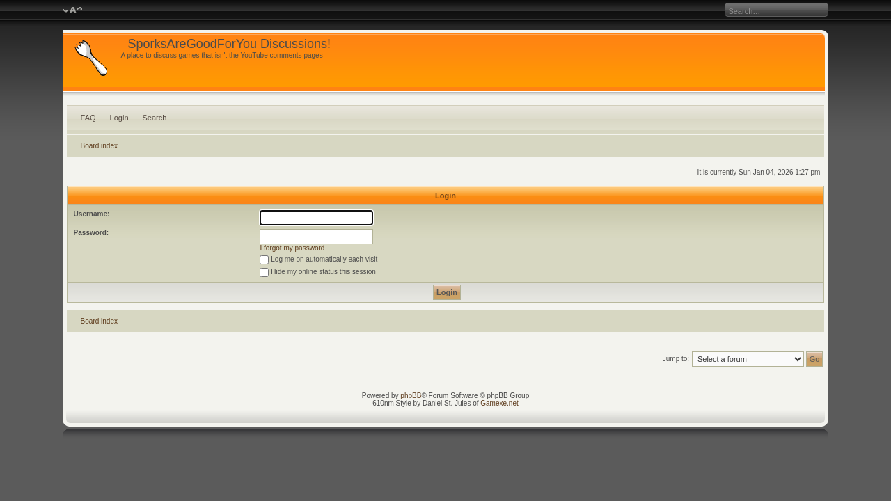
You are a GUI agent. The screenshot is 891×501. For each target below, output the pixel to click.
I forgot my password (292, 248)
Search (155, 117)
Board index (99, 146)
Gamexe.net (499, 403)
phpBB (410, 395)
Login (119, 117)
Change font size (73, 10)
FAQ (88, 117)
